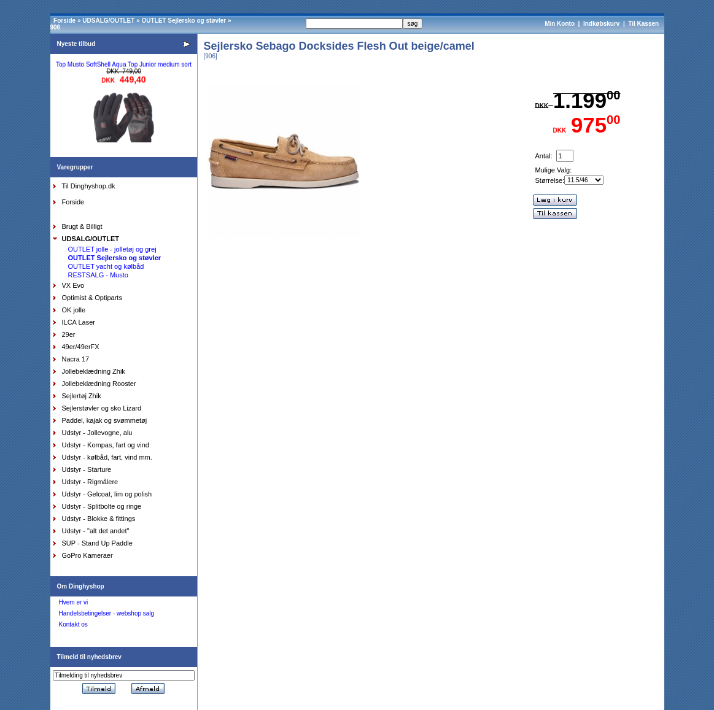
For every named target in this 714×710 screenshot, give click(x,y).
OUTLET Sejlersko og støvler (183, 20)
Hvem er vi (73, 602)
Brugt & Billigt (82, 226)
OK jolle (74, 310)
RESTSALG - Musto (98, 275)
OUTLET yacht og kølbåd (106, 266)
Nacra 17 (76, 359)
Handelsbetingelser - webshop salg (107, 613)
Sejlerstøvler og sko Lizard (102, 408)
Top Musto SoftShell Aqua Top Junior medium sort (123, 67)
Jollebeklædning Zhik (93, 371)
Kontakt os (73, 624)
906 (55, 27)
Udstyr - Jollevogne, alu (97, 432)
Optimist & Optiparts (92, 297)
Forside (64, 20)
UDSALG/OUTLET (108, 20)
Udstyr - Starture (87, 469)
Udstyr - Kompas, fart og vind (105, 445)
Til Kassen (644, 23)
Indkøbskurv (601, 23)
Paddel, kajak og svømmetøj (104, 420)
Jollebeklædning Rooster (99, 383)
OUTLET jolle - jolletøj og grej (112, 249)
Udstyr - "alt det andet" (96, 530)
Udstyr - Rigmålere (90, 481)
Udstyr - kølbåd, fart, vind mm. (107, 457)
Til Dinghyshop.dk (88, 186)
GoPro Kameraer (87, 555)
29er (69, 334)
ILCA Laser (78, 322)
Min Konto (560, 23)
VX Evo (73, 285)
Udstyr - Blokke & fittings (99, 518)
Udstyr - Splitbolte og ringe (102, 506)
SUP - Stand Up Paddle (97, 543)
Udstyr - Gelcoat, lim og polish (107, 494)
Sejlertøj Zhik (81, 395)
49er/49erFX (80, 346)
